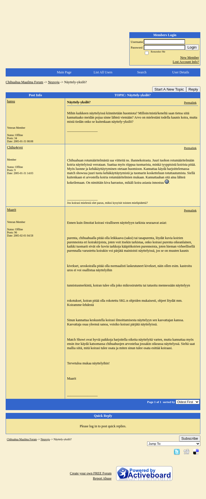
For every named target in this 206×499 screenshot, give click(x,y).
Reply (193, 89)
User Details (180, 72)
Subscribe (189, 438)
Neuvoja (53, 82)
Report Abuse (102, 478)
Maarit (11, 210)
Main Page (64, 72)
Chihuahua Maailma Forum (24, 82)
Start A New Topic (169, 89)
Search (142, 72)
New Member (189, 58)
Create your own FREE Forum (90, 473)
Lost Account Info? (186, 62)
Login (192, 47)
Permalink (190, 102)
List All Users (103, 72)
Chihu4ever (15, 147)
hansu (11, 101)
